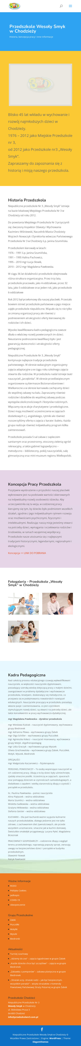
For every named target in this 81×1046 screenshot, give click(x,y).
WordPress (55, 1038)
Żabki (13, 919)
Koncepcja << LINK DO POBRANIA (27, 553)
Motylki (14, 929)
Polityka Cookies (18, 890)
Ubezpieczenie (17, 904)
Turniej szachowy (19, 953)
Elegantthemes (40, 1041)
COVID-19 (15, 900)
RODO (13, 885)
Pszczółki (14, 924)
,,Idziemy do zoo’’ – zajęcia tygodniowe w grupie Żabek (37, 958)
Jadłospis (14, 895)
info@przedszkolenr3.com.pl (23, 1017)
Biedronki (15, 938)
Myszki (13, 934)
